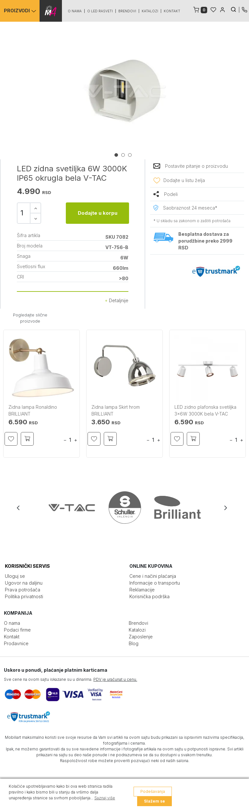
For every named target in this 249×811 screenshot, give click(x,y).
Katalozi (150, 11)
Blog (133, 643)
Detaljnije (116, 300)
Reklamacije (142, 589)
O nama (75, 11)
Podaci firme (17, 630)
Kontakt (172, 11)
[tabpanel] (124, 91)
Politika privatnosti (24, 596)
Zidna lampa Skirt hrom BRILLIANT (115, 410)
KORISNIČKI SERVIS (27, 566)
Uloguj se (15, 576)
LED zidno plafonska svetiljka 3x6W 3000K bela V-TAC (205, 410)
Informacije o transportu (154, 583)
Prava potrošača (22, 589)
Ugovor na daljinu (23, 583)
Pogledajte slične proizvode (30, 318)
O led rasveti (100, 11)
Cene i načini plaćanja (152, 576)
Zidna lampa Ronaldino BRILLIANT (32, 410)
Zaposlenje (141, 636)
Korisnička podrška (149, 596)
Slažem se (154, 801)
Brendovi (127, 11)
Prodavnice (16, 643)
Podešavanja (152, 791)
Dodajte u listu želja (184, 180)
